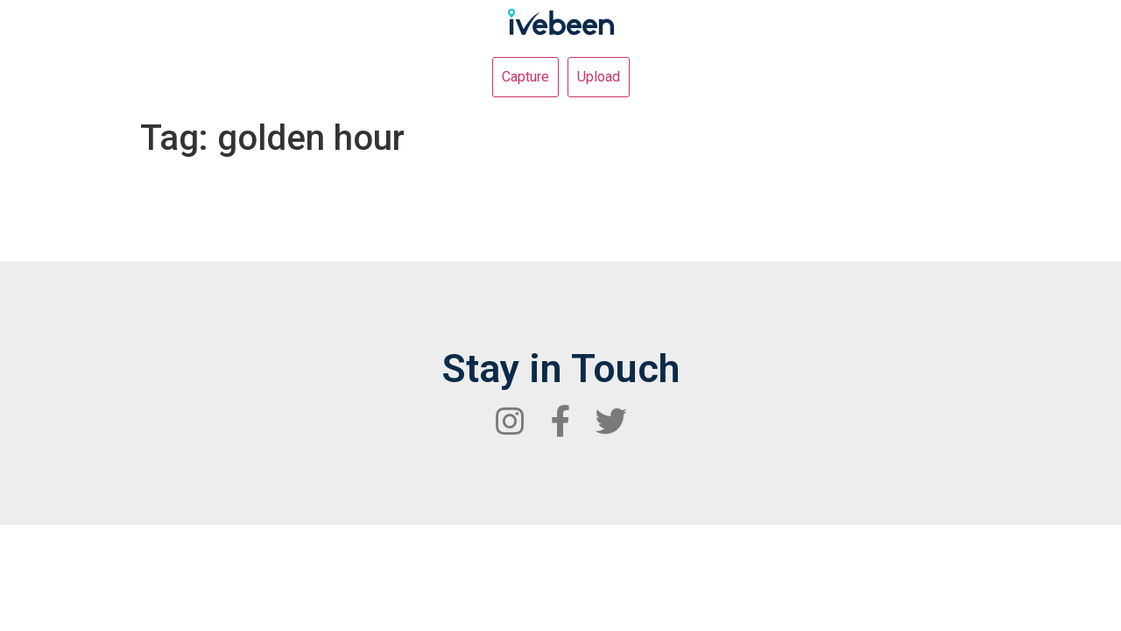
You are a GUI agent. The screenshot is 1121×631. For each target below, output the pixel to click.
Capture (525, 76)
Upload (598, 76)
